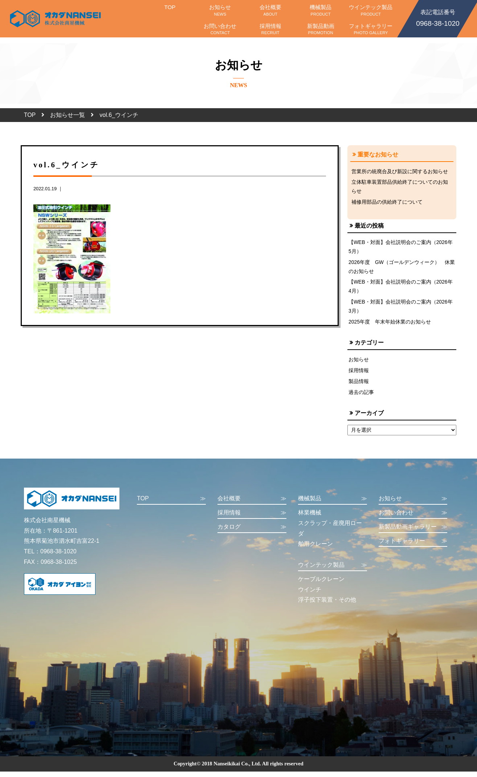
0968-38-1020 (438, 17)
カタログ (251, 532)
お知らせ (220, 10)
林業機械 (309, 518)
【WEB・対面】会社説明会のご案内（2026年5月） (400, 248)
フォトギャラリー (371, 29)
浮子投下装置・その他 (327, 605)
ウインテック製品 (371, 10)
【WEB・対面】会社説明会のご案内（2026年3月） (400, 309)
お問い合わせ (220, 29)
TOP (170, 10)
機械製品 (320, 10)
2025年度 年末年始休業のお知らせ (389, 325)
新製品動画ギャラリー (413, 532)
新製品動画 (320, 29)
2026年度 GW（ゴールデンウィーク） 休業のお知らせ (399, 268)
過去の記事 (361, 397)
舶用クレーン (315, 549)
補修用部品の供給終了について (387, 203)
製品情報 (358, 386)
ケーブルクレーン (321, 584)
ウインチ (309, 595)
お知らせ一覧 (67, 115)
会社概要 (270, 10)
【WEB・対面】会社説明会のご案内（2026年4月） (400, 289)
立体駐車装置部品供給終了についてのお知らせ (399, 187)
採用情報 (270, 29)
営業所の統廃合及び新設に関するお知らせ (399, 171)
